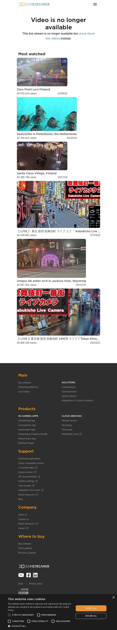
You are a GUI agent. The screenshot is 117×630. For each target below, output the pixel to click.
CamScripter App (26, 439)
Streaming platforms (28, 397)
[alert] (58, 612)
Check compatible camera (31, 473)
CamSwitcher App (27, 435)
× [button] (113, 597)
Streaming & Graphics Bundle (32, 444)
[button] (40, 626)
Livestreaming (68, 397)
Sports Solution (69, 406)
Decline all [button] (91, 615)
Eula (20, 593)
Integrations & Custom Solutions (77, 410)
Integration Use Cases (30, 500)
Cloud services (27, 482)
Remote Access (69, 430)
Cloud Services (69, 401)
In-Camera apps (27, 477)
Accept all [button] (91, 608)
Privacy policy (36, 593)
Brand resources (28, 505)
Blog (20, 509)
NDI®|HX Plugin (26, 453)
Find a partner (25, 558)
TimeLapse (67, 439)
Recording (67, 435)
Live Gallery (24, 401)
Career (23, 538)
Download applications (29, 469)
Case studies (26, 496)
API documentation (29, 486)
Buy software (24, 392)
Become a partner (27, 563)
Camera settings (28, 491)
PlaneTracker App (27, 448)
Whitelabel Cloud (72, 444)
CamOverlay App (26, 430)
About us (22, 524)
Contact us (23, 529)
